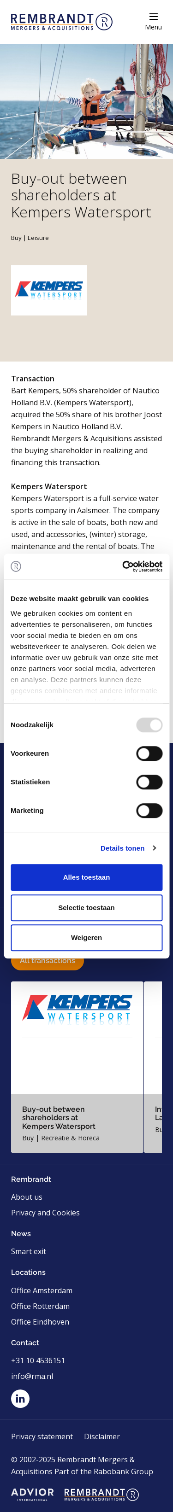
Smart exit (28, 1251)
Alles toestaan (86, 877)
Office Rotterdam (40, 1306)
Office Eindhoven (40, 1322)
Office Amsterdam (41, 1290)
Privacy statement (42, 1436)
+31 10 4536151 (38, 1360)
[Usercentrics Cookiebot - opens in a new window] (123, 566)
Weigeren (86, 937)
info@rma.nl (32, 1376)
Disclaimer (102, 1436)
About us (26, 1197)
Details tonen (122, 848)
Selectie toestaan (86, 907)
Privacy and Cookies (45, 1213)
